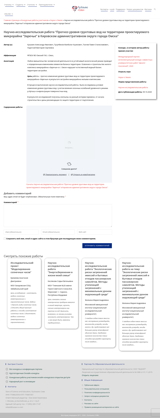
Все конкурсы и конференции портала (25, 369)
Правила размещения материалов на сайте (101, 407)
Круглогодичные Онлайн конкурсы (24, 373)
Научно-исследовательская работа (133, 87)
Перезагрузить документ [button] (55, 174)
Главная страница (11, 20)
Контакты (88, 400)
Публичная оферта (91, 385)
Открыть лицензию (90, 375)
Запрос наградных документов (96, 396)
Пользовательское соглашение (96, 389)
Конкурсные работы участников (34, 20)
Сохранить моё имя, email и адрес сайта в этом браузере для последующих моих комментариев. (51, 238)
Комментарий (11, 202)
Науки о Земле (56, 20)
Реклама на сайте (91, 403)
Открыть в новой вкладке (83, 174)
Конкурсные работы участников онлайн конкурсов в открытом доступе (39, 377)
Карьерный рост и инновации (22, 381)
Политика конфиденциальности (97, 392)
